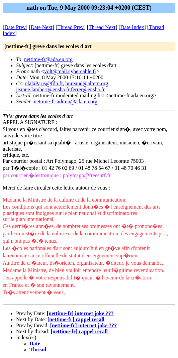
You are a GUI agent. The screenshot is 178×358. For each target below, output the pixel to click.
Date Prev (15, 27)
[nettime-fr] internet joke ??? (80, 313)
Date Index (132, 27)
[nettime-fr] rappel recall (76, 319)
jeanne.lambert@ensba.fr (43, 89)
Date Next (42, 27)
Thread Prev (70, 27)
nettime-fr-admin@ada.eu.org (65, 101)
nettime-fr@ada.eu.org (48, 59)
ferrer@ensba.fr (88, 89)
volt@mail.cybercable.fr (70, 71)
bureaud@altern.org (86, 83)
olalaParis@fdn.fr (44, 83)
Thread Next (102, 27)
